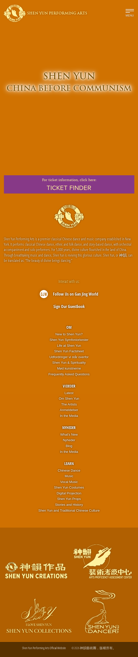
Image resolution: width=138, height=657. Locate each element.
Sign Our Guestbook (69, 306)
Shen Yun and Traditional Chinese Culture (69, 510)
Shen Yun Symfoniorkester (69, 340)
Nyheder (69, 427)
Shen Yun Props (69, 499)
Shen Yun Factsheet (69, 351)
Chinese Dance (69, 470)
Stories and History (69, 505)
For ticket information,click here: (69, 184)
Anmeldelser (69, 410)
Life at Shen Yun (69, 345)
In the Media (69, 416)
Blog (69, 446)
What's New (69, 434)
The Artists (69, 404)
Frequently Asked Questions (69, 374)
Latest (69, 393)
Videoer (69, 386)
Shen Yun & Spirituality (69, 362)
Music (69, 476)
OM (69, 327)
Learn (69, 463)
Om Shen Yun (69, 398)
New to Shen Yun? (69, 334)
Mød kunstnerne (69, 368)
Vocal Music (69, 482)
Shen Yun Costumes (69, 487)
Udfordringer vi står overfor (69, 357)
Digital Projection (69, 493)
